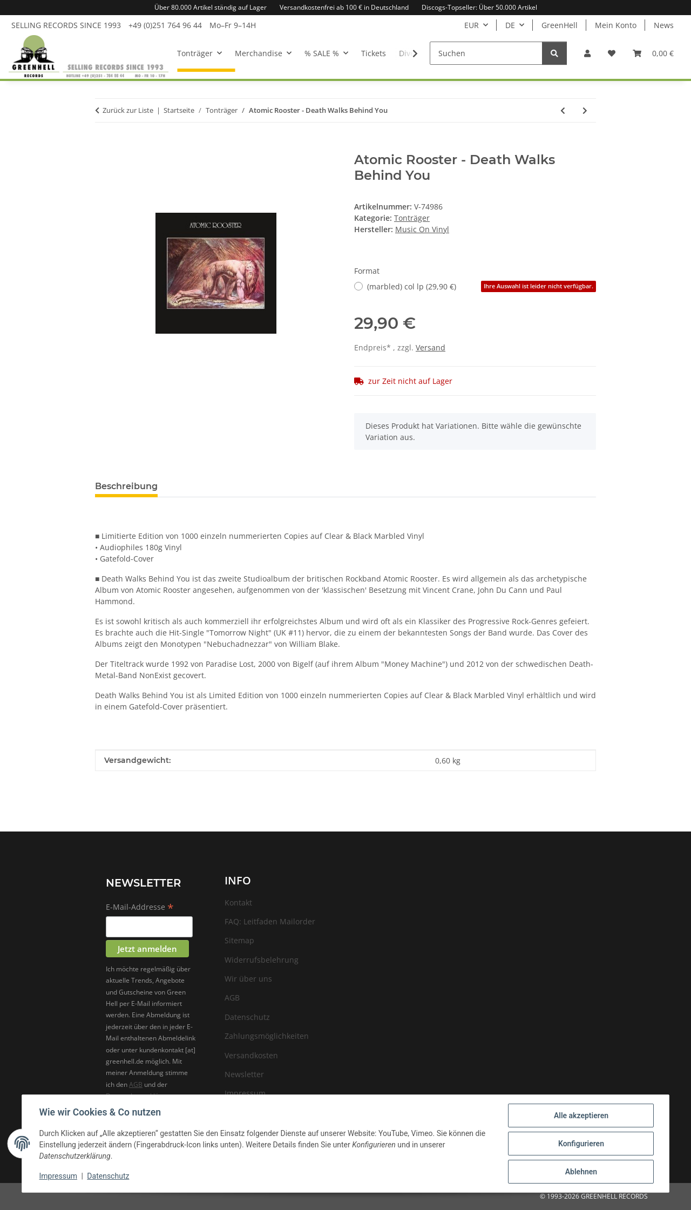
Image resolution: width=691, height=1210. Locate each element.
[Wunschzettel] (611, 53)
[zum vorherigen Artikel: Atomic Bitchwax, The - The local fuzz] (563, 110)
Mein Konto (615, 25)
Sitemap (239, 940)
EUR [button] (471, 25)
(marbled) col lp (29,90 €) (481, 286)
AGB (136, 1084)
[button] (587, 53)
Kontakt (238, 902)
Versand (430, 347)
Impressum (58, 1176)
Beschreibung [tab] (126, 486)
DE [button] (510, 25)
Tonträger (412, 218)
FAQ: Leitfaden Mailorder (270, 921)
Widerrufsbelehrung (262, 960)
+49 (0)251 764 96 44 (165, 25)
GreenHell (559, 25)
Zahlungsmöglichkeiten (267, 1036)
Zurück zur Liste (128, 110)
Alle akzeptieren (580, 1115)
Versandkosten (251, 1055)
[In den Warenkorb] (103, 146)
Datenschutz (108, 1176)
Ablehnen (581, 1171)
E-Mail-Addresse (140, 908)
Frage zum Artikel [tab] (215, 486)
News (664, 25)
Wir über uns (248, 979)
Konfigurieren (581, 1143)
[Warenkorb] (653, 53)
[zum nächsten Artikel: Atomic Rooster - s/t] (585, 110)
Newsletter (244, 1074)
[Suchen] (486, 53)
